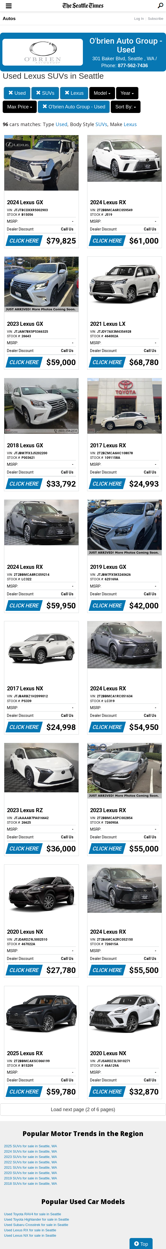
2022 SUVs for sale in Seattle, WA (30, 1162)
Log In (139, 19)
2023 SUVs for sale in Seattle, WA (30, 1157)
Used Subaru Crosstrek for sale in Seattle (36, 1225)
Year (127, 93)
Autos (9, 18)
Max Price (19, 106)
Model (102, 93)
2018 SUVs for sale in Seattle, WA (30, 1184)
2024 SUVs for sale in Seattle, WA (30, 1151)
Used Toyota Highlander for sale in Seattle (36, 1219)
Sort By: (125, 106)
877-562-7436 (133, 65)
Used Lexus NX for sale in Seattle (30, 1235)
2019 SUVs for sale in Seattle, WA (30, 1178)
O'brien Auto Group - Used (73, 106)
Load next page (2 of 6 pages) (83, 1109)
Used (17, 93)
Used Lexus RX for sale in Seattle (30, 1230)
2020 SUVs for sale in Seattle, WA (30, 1173)
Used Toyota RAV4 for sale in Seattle (32, 1214)
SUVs (45, 93)
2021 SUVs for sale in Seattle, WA (30, 1167)
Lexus (74, 93)
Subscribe (155, 19)
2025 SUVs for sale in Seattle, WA (30, 1146)
